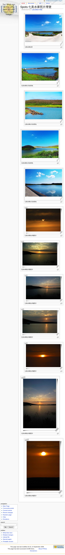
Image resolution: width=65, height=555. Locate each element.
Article (23, 3)
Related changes (8, 535)
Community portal (8, 508)
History (48, 3)
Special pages (7, 539)
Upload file (6, 537)
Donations (6, 519)
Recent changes (8, 512)
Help (4, 517)
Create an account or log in (54, 0)
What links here (7, 532)
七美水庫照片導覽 (36, 9)
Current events (7, 510)
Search (3, 522)
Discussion (31, 3)
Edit (40, 3)
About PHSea (43, 548)
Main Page (6, 506)
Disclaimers (33, 551)
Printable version (8, 541)
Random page (7, 515)
